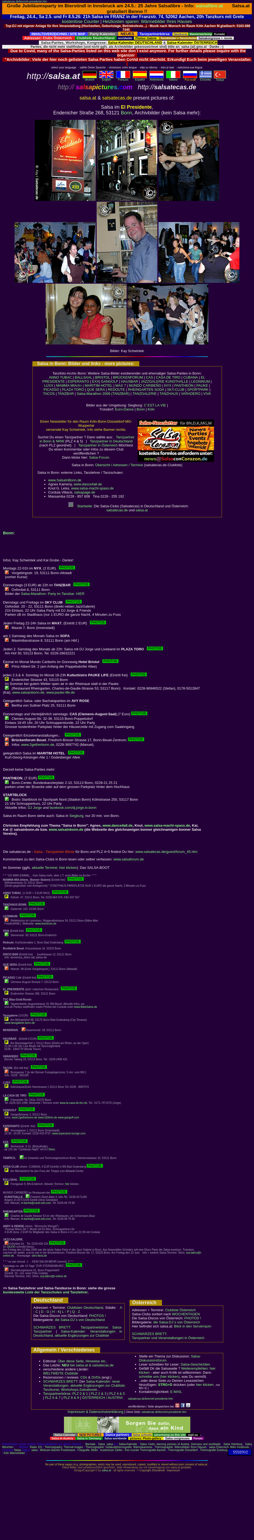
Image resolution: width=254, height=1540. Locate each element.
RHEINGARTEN (140, 390)
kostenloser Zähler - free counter (120, 1450)
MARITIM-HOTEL (99, 385)
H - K (56, 1312)
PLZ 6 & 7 (53, 1398)
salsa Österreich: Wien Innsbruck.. (229, 1447)
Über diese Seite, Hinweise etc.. (82, 1361)
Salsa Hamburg (232, 1444)
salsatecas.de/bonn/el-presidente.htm (24, 1)
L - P (65, 1312)
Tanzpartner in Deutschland (111, 441)
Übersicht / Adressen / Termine (119, 465)
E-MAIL (176, 1392)
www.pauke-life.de (60, 692)
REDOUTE (116, 390)
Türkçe (220, 78)
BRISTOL (102, 377)
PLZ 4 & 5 (117, 1394)
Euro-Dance (124, 409)
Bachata (90, 1444)
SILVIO (11, 1246)
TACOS (49, 394)
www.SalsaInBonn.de (65, 480)
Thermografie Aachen (153, 1450)
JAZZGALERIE (152, 381)
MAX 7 (120, 385)
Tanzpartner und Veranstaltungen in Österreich (168, 1338)
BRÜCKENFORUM (128, 377)
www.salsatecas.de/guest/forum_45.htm (167, 852)
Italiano (173, 78)
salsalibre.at (209, 5)
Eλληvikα (205, 78)
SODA (159, 390)
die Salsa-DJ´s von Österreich (176, 1322)
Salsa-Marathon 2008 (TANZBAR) (103, 394)
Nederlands (157, 78)
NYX (167, 385)
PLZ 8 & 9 (71, 1398)
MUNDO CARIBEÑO (145, 385)
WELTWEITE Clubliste (60, 1373)
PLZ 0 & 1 (80, 1394)
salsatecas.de (117, 510)
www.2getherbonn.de (37, 745)
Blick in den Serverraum (192, 1326)
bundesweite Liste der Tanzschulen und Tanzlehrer (45, 1292)
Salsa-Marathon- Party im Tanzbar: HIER (52, 594)
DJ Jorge (35, 808)
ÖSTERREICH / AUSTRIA (102, 1398)
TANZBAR (66, 394)
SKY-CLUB (175, 390)
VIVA (207, 394)
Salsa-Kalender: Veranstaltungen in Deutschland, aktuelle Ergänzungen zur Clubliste (77, 1333)
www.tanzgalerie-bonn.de (20, 1022)
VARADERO (191, 394)
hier (67, 1184)
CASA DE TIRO (168, 377)
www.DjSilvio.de (47, 1117)
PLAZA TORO (73, 390)
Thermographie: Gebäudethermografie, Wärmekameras (119, 1447)
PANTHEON (184, 385)
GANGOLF (109, 381)
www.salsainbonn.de (28, 692)
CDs (83, 1377)
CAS (149, 377)
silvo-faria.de (39, 1255)
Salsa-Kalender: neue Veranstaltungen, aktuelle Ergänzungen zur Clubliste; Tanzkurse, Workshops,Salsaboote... (84, 1385)
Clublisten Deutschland (85, 1308)
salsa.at (142, 510)
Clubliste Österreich (180, 1310)
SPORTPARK (198, 390)
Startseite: (80, 506)
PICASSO (51, 390)
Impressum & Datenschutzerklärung (95, 1412)
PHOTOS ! (97, 1316)
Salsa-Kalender (128, 1444)
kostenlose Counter (80, 21)
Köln (151, 409)
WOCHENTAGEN (186, 1314)
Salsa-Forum (99, 457)
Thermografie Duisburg (214, 1450)
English (106, 78)
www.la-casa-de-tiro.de (73, 1102)
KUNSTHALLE (176, 381)
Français (123, 78)
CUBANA (190, 377)
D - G (45, 1312)
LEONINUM (200, 381)
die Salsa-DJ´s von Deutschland (80, 1320)
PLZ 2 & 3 (98, 1394)
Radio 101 (36, 1447)
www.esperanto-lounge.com (68, 1133)
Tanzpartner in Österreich (98, 445)
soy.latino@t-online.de (53, 1276)
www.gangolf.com (68, 1117)
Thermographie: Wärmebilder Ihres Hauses (181, 1447)
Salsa (101, 1444)
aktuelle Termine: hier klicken (54, 868)
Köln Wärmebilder (14, 1453)
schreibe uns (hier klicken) (159, 1377)
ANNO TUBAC (60, 377)
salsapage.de (84, 492)
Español (140, 78)
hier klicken (205, 1385)
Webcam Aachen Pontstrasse (57, 1450)
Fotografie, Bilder (87, 1450)
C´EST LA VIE (155, 405)
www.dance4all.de (88, 484)
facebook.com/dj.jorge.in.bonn (73, 808)
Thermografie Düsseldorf (183, 1450)
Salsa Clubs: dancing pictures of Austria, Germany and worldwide (180, 1444)
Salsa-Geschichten (195, 1364)
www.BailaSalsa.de (85, 1006)
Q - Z (76, 1312)
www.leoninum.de (45, 923)
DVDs (96, 1377)
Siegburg (76, 816)
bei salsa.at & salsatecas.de (88, 1365)
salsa (110, 1444)
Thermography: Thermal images (64, 1447)
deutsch (90, 78)
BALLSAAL (83, 377)
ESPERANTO (78, 381)
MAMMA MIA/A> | (70, 385)
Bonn (126, 112)
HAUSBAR (129, 381)
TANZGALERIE (145, 394)
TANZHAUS (169, 394)
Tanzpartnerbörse (56, 1394)
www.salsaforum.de (128, 859)
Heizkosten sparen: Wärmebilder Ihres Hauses (147, 21)
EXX (95, 381)
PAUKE (202, 385)
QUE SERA (96, 390)
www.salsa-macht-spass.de (92, 488)
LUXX (48, 385)
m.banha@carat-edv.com (36, 1202)
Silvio (51, 1149)
